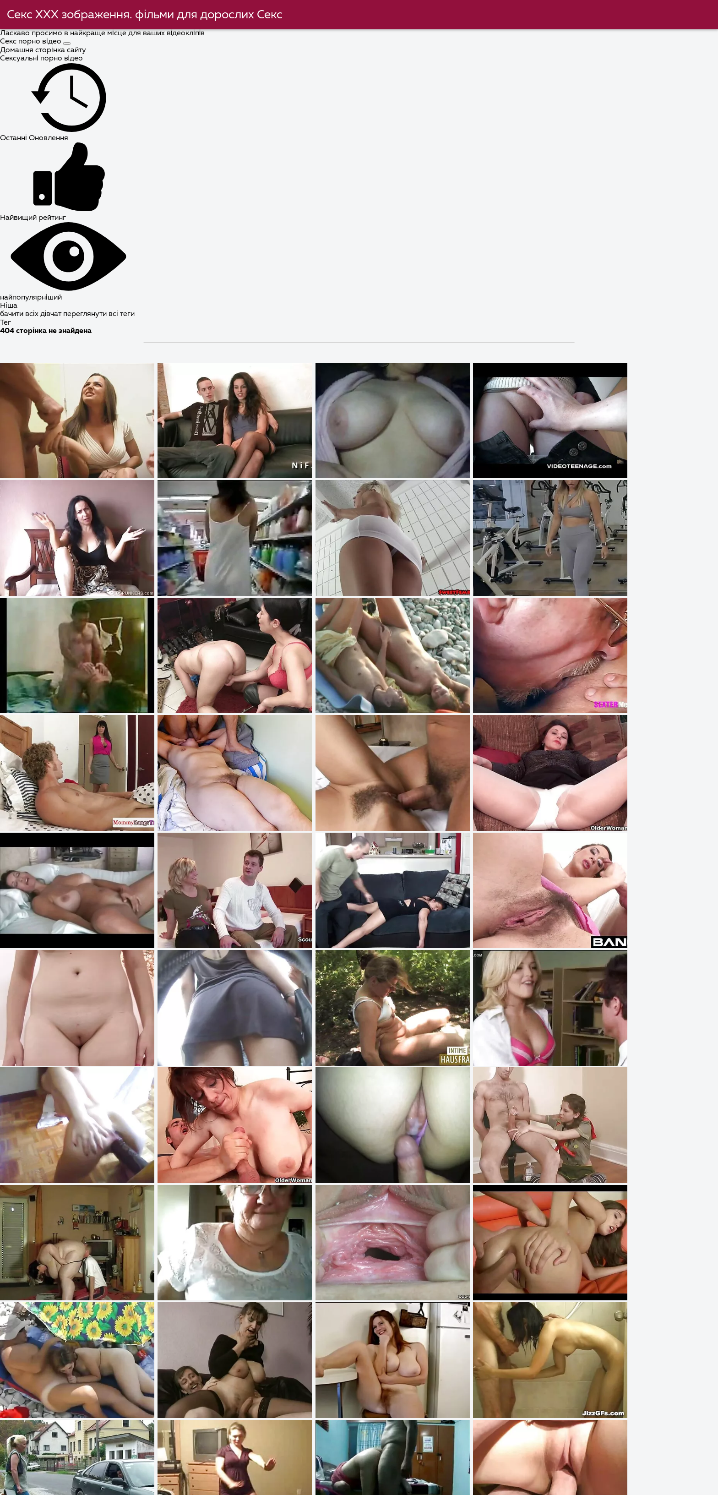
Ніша (8, 306)
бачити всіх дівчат (31, 314)
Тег (5, 323)
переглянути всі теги (99, 314)
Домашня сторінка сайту (43, 50)
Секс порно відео (31, 41)
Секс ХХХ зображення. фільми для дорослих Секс (145, 15)
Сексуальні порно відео (41, 58)
